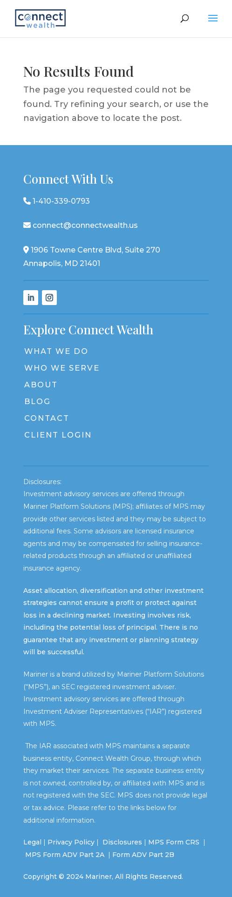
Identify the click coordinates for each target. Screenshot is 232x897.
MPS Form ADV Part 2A (65, 854)
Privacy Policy (71, 842)
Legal (32, 842)
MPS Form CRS (173, 842)
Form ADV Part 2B (143, 854)
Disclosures (122, 842)
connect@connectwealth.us (80, 225)
